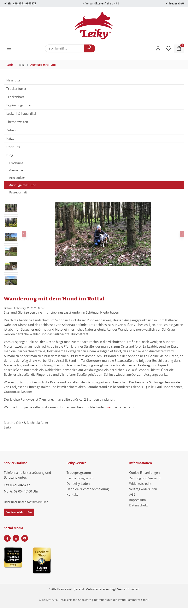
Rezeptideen (17, 178)
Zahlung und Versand (145, 478)
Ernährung (16, 163)
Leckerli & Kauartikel (21, 113)
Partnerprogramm (80, 478)
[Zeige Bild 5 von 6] (113, 262)
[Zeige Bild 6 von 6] (119, 262)
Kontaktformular (37, 502)
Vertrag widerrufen (19, 512)
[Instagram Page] (16, 538)
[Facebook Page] (7, 538)
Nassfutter (14, 80)
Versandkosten (128, 589)
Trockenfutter (16, 88)
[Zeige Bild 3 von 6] (100, 262)
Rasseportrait (18, 192)
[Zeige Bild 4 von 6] (106, 262)
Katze (10, 138)
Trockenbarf (15, 97)
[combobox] (64, 48)
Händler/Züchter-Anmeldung (88, 489)
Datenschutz (138, 505)
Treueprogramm (79, 472)
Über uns (13, 147)
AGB (132, 494)
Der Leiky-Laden (78, 483)
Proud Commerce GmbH (133, 600)
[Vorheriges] (24, 234)
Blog (9, 155)
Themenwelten (17, 122)
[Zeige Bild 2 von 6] (93, 262)
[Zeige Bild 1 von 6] (87, 262)
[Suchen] (89, 48)
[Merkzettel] (168, 48)
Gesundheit (17, 170)
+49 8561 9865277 (24, 3)
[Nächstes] (182, 234)
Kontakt (72, 494)
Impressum (137, 500)
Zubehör (12, 130)
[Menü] (9, 48)
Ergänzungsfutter (19, 105)
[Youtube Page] (24, 538)
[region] (94, 245)
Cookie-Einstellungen (144, 472)
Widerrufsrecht (140, 483)
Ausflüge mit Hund (22, 185)
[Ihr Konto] (158, 48)
